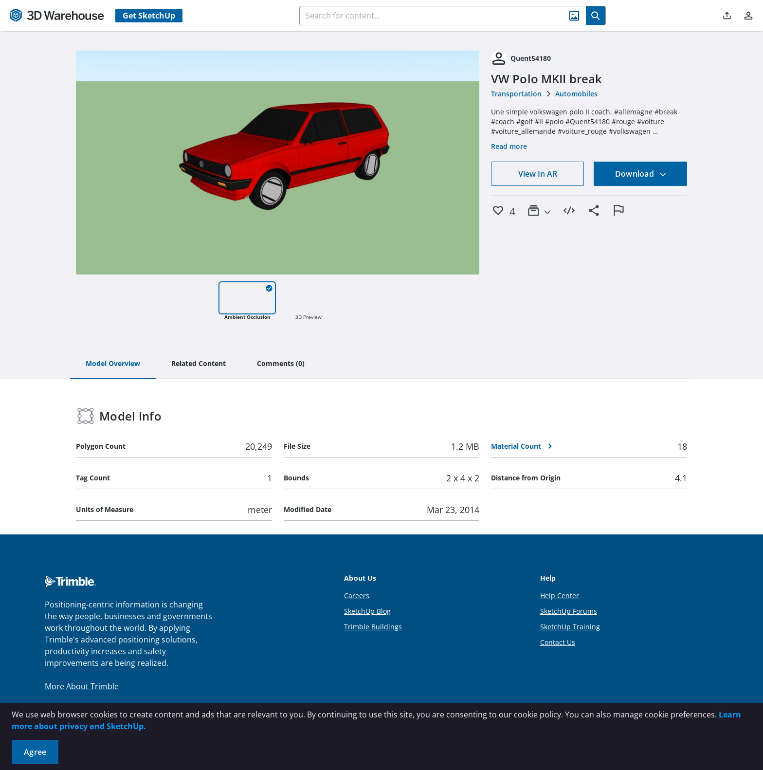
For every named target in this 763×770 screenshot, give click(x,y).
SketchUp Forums (568, 611)
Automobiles (576, 93)
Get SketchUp (149, 15)
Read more (509, 146)
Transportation (516, 93)
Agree (35, 752)
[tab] (113, 364)
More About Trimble (82, 686)
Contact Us (557, 642)
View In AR (537, 173)
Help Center (559, 595)
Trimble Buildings (373, 626)
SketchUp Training (570, 626)
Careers (356, 595)
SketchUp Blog (367, 611)
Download (641, 173)
